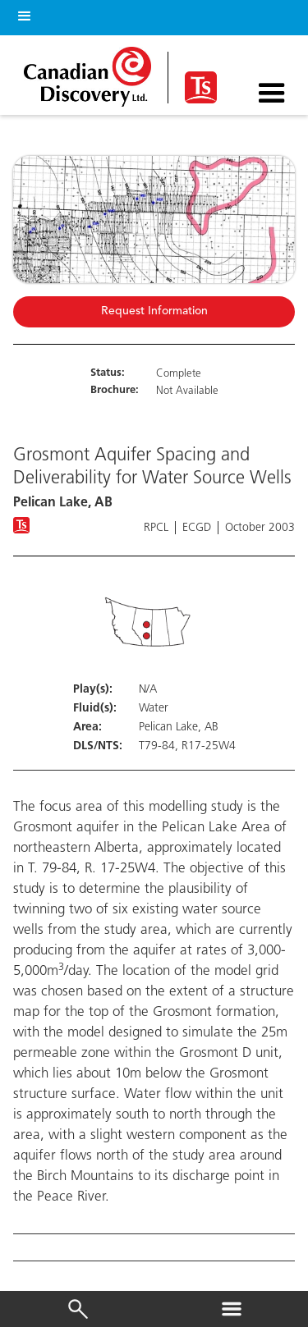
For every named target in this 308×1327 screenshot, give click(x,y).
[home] (92, 72)
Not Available (187, 391)
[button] (21, 13)
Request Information (154, 311)
